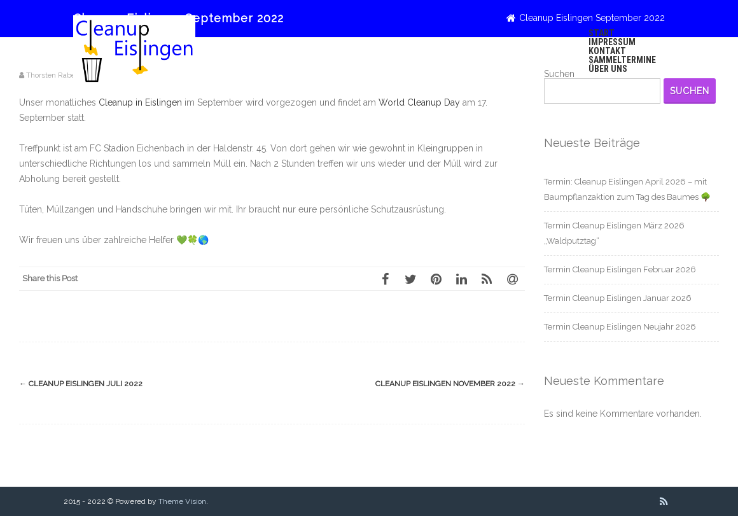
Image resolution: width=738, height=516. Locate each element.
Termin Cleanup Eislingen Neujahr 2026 (620, 326)
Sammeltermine (622, 60)
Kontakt (607, 51)
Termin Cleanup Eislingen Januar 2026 (618, 298)
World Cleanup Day (419, 102)
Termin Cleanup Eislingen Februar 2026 (620, 269)
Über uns (607, 69)
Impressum (612, 42)
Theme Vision (182, 501)
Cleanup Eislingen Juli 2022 (81, 383)
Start (601, 33)
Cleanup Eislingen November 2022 (450, 383)
